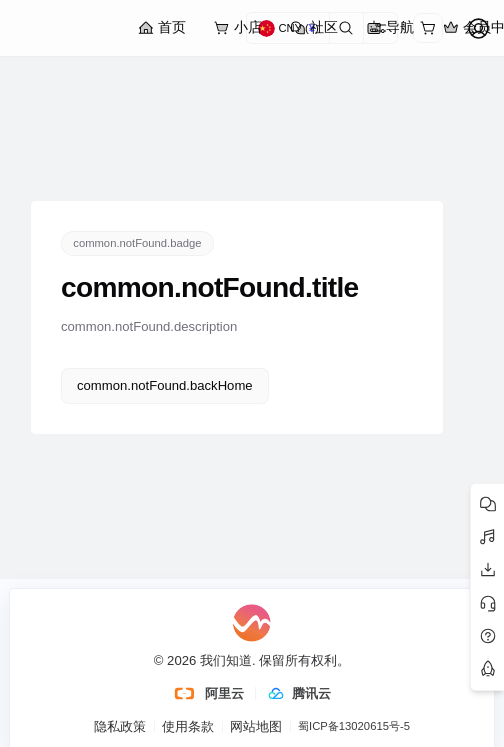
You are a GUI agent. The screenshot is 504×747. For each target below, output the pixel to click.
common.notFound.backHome (165, 385)
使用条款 (188, 726)
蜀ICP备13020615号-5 (354, 726)
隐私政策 (120, 726)
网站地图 (256, 726)
